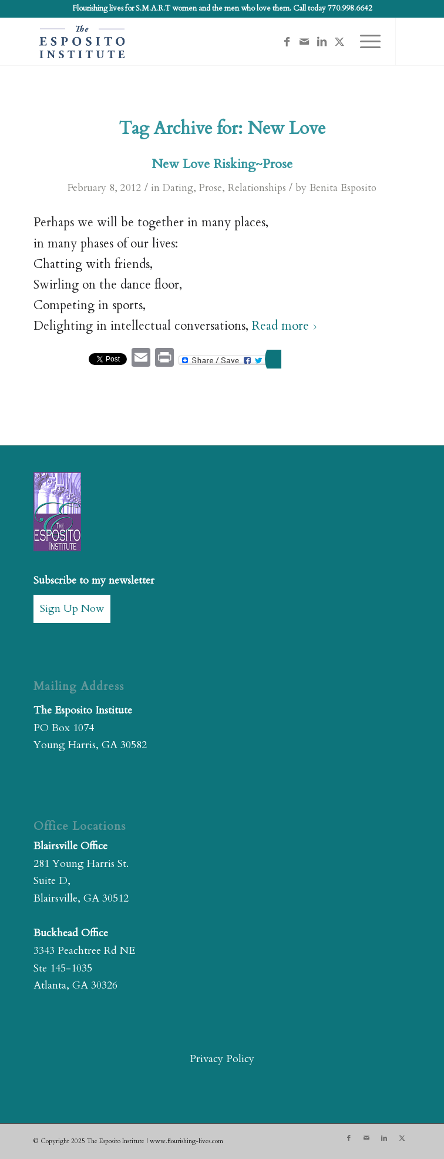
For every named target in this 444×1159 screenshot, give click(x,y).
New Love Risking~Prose (222, 164)
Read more (286, 326)
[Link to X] (339, 42)
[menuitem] (364, 41)
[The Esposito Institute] (184, 41)
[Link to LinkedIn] (322, 42)
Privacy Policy (222, 1058)
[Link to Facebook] (286, 42)
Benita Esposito (343, 188)
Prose (210, 188)
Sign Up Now (72, 608)
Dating (178, 188)
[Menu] (364, 41)
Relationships (257, 188)
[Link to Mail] (304, 42)
